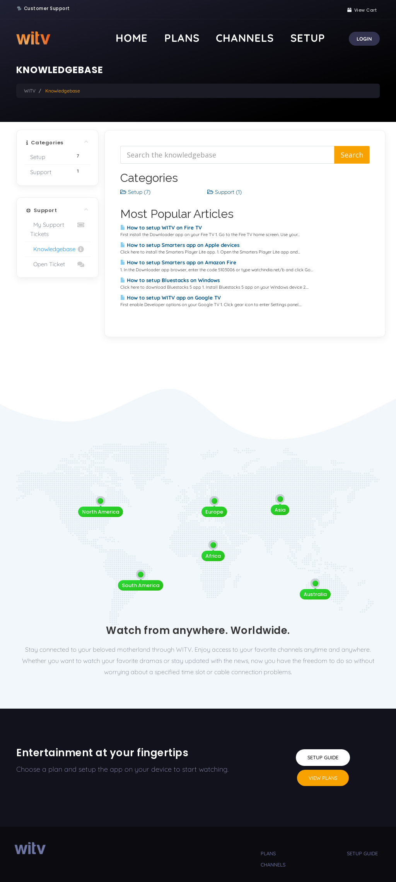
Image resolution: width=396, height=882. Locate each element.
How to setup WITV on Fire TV (161, 227)
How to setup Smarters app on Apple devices (179, 245)
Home (211, 37)
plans (268, 853)
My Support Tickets (57, 229)
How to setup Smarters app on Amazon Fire (178, 262)
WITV (30, 91)
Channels (280, 37)
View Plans (323, 778)
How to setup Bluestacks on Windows (170, 280)
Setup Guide (322, 757)
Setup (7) (135, 191)
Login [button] (364, 39)
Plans (241, 37)
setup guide (362, 853)
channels (273, 864)
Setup (318, 37)
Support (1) (224, 191)
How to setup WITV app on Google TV (170, 298)
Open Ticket (57, 264)
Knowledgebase (57, 249)
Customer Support (47, 8)
